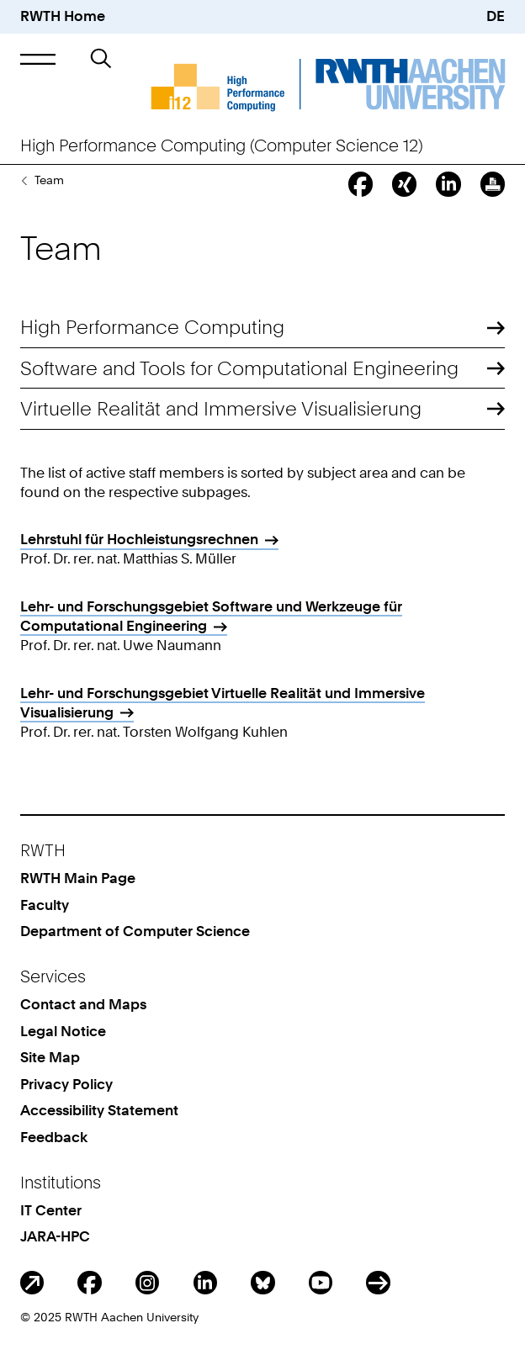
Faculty (44, 905)
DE (495, 16)
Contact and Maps (83, 1004)
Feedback (54, 1137)
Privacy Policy (66, 1084)
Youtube (321, 1283)
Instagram (147, 1283)
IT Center (51, 1210)
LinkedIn (206, 1283)
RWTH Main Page (77, 878)
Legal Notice (63, 1031)
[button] (38, 59)
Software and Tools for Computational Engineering (239, 368)
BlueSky (263, 1283)
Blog (32, 1283)
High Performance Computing (152, 327)
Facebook (89, 1283)
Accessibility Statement (99, 1110)
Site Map (50, 1057)
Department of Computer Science (135, 931)
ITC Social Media (378, 1283)
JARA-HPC (55, 1236)
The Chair (24, 180)
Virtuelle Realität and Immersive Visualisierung (221, 409)
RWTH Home (62, 16)
